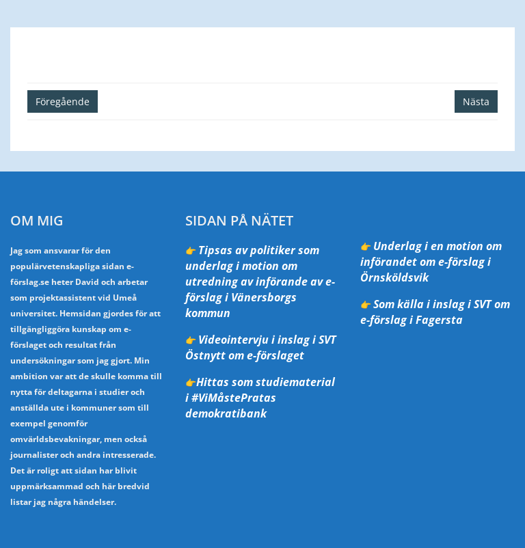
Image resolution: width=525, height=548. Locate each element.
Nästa (476, 101)
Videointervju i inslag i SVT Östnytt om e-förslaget (260, 347)
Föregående (63, 101)
